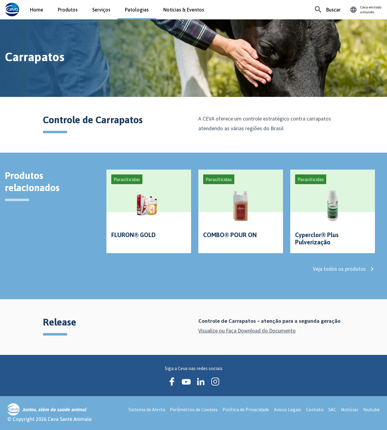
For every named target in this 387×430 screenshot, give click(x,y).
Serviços (101, 9)
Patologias (137, 9)
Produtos (68, 9)
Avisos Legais (287, 409)
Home (36, 9)
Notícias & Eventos (183, 9)
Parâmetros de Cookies (194, 409)
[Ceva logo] (12, 9)
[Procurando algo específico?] (328, 9)
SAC (332, 409)
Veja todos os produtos (343, 272)
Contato (315, 409)
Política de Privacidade (246, 409)
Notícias (349, 409)
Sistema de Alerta (146, 409)
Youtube (371, 409)
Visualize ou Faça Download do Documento (251, 330)
